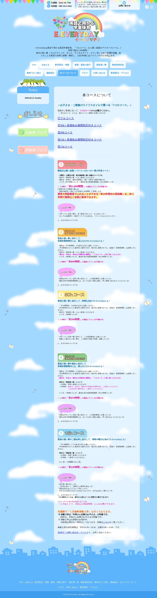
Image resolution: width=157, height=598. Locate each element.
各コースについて (68, 73)
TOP (34, 65)
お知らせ (45, 65)
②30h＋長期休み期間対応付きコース (80, 125)
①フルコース (66, 118)
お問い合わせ (124, 4)
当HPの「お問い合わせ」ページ (72, 532)
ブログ (85, 73)
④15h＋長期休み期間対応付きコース (80, 139)
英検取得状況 (118, 65)
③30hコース (65, 132)
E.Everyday (73, 594)
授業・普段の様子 (83, 65)
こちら (106, 522)
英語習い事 (101, 65)
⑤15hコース (65, 146)
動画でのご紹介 (34, 73)
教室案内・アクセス (120, 73)
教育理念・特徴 (62, 65)
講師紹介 (50, 73)
